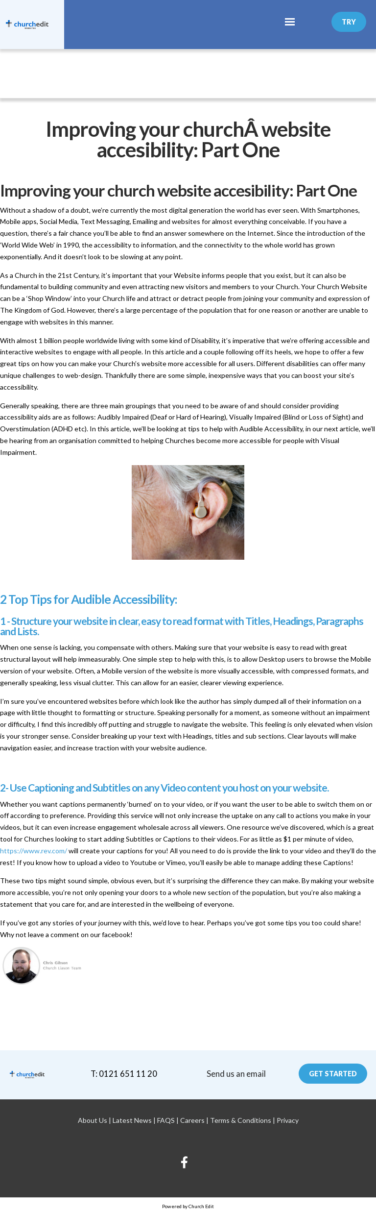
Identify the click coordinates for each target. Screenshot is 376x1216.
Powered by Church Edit (188, 1206)
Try (349, 22)
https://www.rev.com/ (33, 850)
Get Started (333, 1073)
